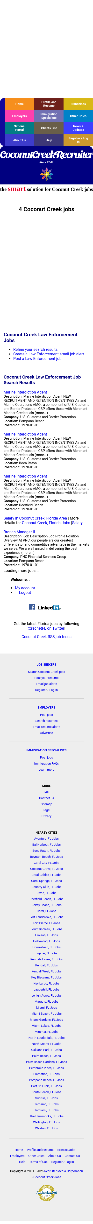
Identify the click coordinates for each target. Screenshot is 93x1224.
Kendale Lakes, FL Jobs (46, 959)
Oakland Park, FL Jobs (46, 1050)
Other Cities (78, 116)
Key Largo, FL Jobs (46, 983)
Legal (46, 810)
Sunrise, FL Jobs (46, 1098)
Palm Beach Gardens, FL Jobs (46, 1062)
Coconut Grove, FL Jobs (46, 869)
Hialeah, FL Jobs (46, 935)
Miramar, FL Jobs (46, 1032)
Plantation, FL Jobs (46, 1074)
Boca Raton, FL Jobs (46, 850)
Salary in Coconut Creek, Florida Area (35, 518)
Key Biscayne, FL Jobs (46, 977)
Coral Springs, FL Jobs (46, 881)
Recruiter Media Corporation (63, 1171)
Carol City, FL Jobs (46, 863)
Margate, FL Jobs (46, 1001)
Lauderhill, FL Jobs (46, 989)
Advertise (46, 733)
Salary (77, 523)
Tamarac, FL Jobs (46, 1104)
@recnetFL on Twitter (46, 628)
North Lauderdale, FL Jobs (47, 1038)
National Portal (19, 128)
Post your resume (47, 678)
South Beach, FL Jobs (46, 1092)
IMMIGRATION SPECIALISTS (47, 750)
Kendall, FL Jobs (46, 965)
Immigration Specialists (48, 116)
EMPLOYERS (46, 707)
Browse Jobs (66, 1150)
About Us (19, 140)
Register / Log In (78, 140)
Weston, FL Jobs (46, 1128)
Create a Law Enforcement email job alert (48, 354)
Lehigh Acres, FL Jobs (46, 995)
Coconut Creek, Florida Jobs (46, 523)
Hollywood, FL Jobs (46, 941)
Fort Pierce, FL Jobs (46, 923)
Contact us (46, 798)
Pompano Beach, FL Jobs (46, 1080)
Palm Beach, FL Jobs (46, 1056)
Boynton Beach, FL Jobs (46, 856)
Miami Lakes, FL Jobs (46, 1025)
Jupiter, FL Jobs (46, 953)
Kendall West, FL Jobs (46, 971)
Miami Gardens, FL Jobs (46, 1019)
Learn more (46, 769)
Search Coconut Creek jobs (46, 672)
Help (49, 140)
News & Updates (78, 128)
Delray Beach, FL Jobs (46, 905)
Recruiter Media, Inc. (46, 174)
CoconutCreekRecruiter (46, 157)
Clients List (49, 128)
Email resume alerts (46, 727)
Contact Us (72, 1156)
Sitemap (46, 804)
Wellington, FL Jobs (46, 1122)
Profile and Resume (48, 103)
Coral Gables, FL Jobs (46, 875)
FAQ (46, 792)
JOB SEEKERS (46, 664)
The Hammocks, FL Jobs (46, 1116)
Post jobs (46, 715)
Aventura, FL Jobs (46, 838)
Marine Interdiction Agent (25, 392)
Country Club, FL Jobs (46, 887)
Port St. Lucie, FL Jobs (46, 1086)
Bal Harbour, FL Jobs (46, 844)
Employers (19, 116)
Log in (53, 690)
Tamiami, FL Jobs (46, 1110)
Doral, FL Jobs (46, 911)
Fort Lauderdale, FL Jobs (46, 917)
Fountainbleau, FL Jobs (47, 929)
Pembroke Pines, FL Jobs (46, 1068)
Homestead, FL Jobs (46, 947)
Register (41, 690)
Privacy (46, 816)
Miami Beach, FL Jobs (46, 1013)
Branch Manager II (19, 532)
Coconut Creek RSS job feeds (46, 636)
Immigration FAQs (46, 763)
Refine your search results (35, 349)
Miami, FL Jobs (46, 1007)
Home (19, 104)
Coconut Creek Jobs (47, 1177)
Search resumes (47, 721)
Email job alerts (46, 684)
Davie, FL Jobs (46, 893)
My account (25, 588)
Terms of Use (38, 1162)
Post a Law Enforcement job (37, 358)
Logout (25, 592)
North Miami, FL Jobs (46, 1044)
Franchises (78, 104)
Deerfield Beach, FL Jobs (46, 899)
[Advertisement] (45, 49)
